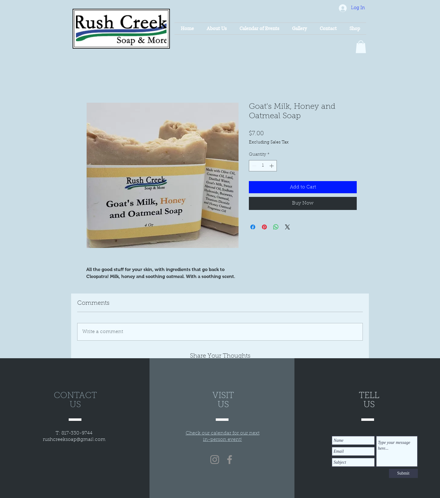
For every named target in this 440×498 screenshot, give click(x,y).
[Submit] (403, 473)
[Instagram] (215, 459)
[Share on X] (287, 227)
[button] (361, 46)
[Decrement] (253, 165)
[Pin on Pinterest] (264, 227)
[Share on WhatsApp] (276, 227)
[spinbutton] (262, 165)
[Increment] (272, 165)
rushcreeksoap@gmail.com (74, 439)
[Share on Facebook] (252, 227)
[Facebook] (229, 459)
